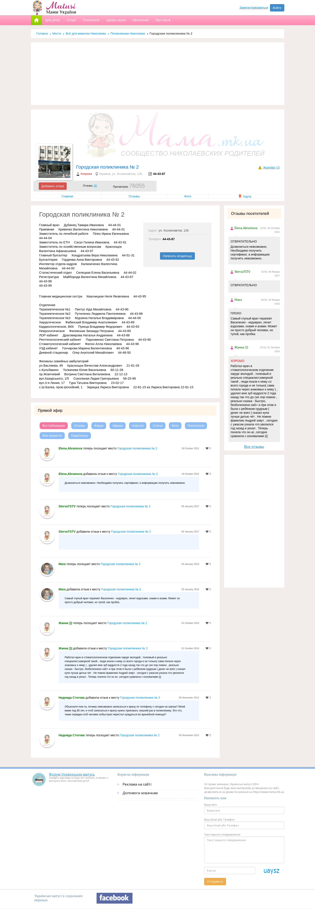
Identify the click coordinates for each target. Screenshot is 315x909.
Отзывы (134, 196)
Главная (67, 196)
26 (95, 185)
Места (56, 33)
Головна (42, 33)
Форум (98, 425)
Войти (277, 8)
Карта (245, 196)
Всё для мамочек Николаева (86, 33)
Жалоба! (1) (271, 167)
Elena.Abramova (70, 448)
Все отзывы (254, 447)
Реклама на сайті (137, 784)
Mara (62, 564)
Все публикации (53, 425)
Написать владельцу (177, 256)
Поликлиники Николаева (127, 33)
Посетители (196, 425)
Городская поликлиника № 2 (137, 448)
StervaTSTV (67, 506)
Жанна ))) (65, 623)
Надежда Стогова (72, 697)
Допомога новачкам (140, 793)
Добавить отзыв (53, 186)
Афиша (117, 425)
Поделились (79, 435)
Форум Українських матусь (72, 774)
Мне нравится (52, 435)
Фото (187, 196)
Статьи (157, 425)
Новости (138, 425)
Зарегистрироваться (253, 7)
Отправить (215, 881)
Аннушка (86, 173)
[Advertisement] (157, 73)
